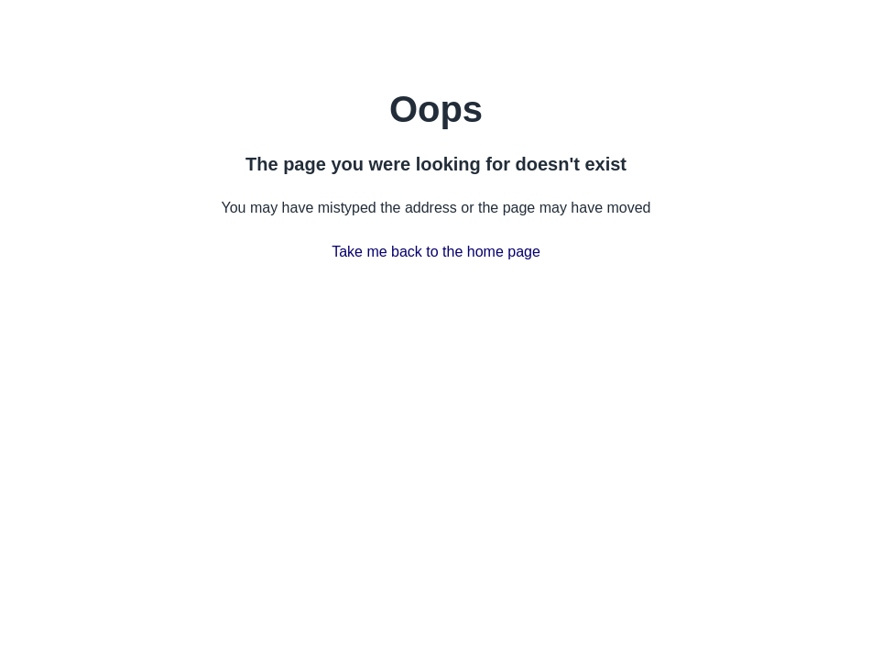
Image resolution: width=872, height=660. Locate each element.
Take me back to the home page (436, 251)
